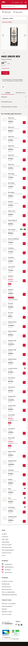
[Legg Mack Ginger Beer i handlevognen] (5, 73)
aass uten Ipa (11, 377)
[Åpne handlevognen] (21, 2)
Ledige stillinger (5, 542)
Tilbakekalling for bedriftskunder (9, 594)
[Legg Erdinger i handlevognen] (24, 484)
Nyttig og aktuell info (7, 589)
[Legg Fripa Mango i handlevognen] (24, 512)
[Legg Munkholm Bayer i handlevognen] (24, 363)
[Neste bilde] (25, 35)
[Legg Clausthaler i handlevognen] (24, 252)
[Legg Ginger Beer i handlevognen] (24, 122)
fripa (9, 498)
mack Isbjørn (11, 173)
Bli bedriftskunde (6, 584)
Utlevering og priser (6, 586)
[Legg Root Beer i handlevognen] (24, 206)
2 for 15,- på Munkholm (13, 299)
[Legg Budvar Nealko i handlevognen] (24, 456)
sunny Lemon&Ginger (13, 239)
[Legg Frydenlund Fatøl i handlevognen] (24, 521)
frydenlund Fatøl (12, 516)
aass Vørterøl (11, 266)
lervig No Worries (12, 368)
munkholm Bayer (12, 359)
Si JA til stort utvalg (6, 614)
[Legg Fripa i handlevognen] (24, 502)
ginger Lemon (11, 211)
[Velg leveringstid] (18, 12)
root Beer (10, 201)
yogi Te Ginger (11, 229)
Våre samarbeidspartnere (8, 550)
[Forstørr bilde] (14, 37)
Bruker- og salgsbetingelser (8, 592)
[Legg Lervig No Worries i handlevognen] (24, 373)
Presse (3, 555)
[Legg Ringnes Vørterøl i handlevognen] (24, 326)
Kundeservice (5, 536)
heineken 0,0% (11, 396)
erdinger (10, 479)
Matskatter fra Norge (7, 611)
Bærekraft (4, 609)
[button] (25, 2)
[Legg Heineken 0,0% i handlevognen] (24, 401)
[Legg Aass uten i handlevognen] (24, 308)
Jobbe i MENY (5, 539)
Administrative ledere (7, 547)
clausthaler (11, 248)
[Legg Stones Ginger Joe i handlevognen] (24, 225)
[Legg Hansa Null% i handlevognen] (24, 419)
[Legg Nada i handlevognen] (24, 493)
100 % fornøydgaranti (7, 606)
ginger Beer (11, 118)
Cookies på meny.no (6, 552)
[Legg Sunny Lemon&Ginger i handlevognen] (24, 243)
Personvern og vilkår (6, 544)
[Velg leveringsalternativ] (6, 12)
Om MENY (4, 534)
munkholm (10, 276)
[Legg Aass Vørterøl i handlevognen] (24, 271)
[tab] (7, 92)
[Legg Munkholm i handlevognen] (24, 280)
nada (9, 488)
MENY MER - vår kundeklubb (9, 603)
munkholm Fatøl (12, 340)
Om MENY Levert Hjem (7, 581)
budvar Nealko (12, 451)
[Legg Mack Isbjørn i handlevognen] (24, 178)
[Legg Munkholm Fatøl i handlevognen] (24, 345)
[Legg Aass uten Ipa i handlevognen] (24, 382)
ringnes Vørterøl (12, 322)
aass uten (10, 303)
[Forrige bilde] (2, 35)
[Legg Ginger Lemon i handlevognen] (24, 215)
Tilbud (9, 285)
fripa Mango (11, 507)
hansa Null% (11, 415)
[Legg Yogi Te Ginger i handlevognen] (24, 234)
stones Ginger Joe (12, 220)
